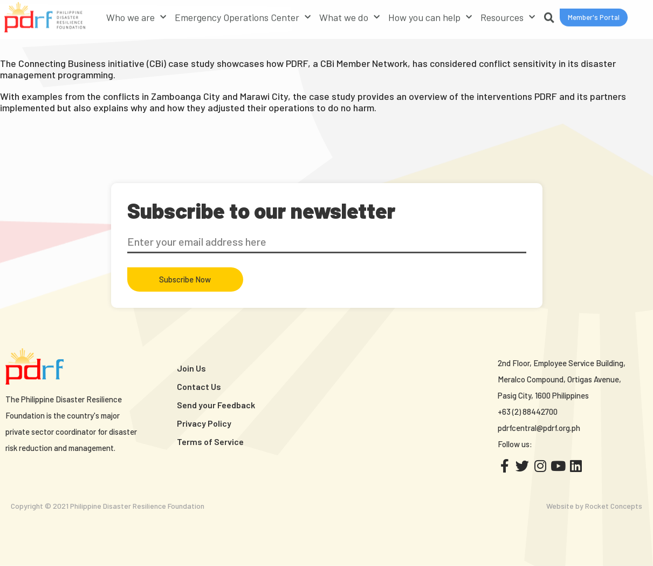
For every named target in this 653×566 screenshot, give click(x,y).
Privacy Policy (204, 423)
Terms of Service (210, 441)
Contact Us (199, 386)
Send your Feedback (216, 405)
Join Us (191, 368)
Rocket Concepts (613, 505)
